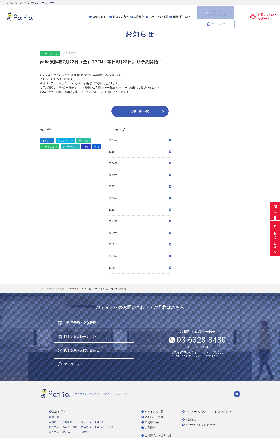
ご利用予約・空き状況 (274, 210)
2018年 (140, 232)
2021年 (140, 198)
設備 (96, 146)
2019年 (140, 221)
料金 (86, 146)
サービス (84, 140)
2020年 (140, 209)
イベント (47, 140)
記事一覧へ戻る (147, 111)
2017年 (140, 244)
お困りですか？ (263, 12)
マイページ (230, 12)
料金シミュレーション (274, 238)
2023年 (140, 174)
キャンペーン (65, 140)
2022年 (140, 186)
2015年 (140, 267)
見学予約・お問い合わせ (79, 337)
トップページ (46, 288)
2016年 (140, 256)
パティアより (49, 146)
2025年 (140, 151)
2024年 (140, 163)
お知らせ (60, 288)
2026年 (140, 140)
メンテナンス (70, 146)
